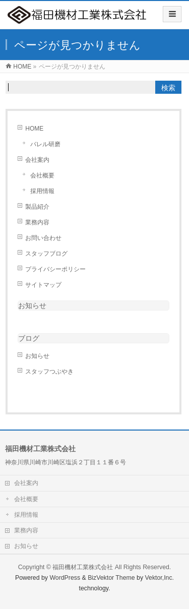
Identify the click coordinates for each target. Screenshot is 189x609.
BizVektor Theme (111, 577)
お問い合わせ (43, 237)
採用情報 (42, 191)
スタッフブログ (46, 253)
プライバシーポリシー (55, 269)
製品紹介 (37, 206)
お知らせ (32, 305)
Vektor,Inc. (159, 577)
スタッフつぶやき (49, 371)
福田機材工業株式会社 (82, 567)
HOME (34, 128)
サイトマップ (43, 284)
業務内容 (37, 222)
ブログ (28, 338)
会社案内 (37, 159)
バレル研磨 (45, 144)
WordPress (64, 577)
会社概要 (42, 175)
